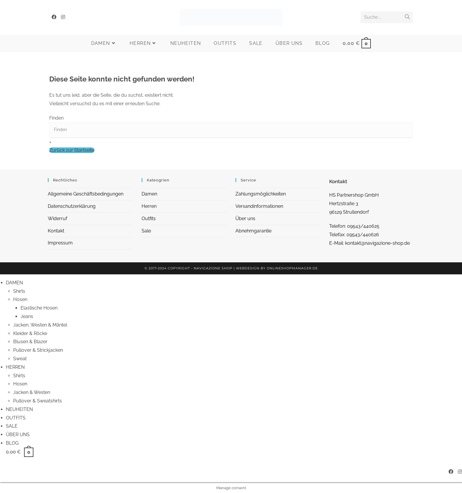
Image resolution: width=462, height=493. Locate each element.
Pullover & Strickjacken (38, 350)
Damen (149, 194)
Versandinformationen (259, 206)
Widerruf (57, 218)
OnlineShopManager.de (292, 268)
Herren (149, 206)
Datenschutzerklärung (72, 206)
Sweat (20, 358)
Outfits (149, 218)
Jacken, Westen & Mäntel (40, 325)
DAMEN (14, 282)
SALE (12, 426)
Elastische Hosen (39, 308)
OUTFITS (16, 418)
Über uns (245, 218)
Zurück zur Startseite (71, 150)
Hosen (20, 299)
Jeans (27, 316)
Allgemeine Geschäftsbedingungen (85, 194)
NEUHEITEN (19, 409)
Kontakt (56, 231)
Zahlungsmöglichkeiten (260, 194)
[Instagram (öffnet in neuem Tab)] (63, 17)
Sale (146, 231)
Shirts (19, 291)
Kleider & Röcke (30, 333)
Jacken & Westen (31, 392)
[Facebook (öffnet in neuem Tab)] (54, 17)
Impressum (60, 243)
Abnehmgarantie (253, 231)
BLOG (12, 443)
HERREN (15, 367)
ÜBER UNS (18, 434)
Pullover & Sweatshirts (37, 401)
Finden (56, 118)
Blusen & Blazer (30, 341)
